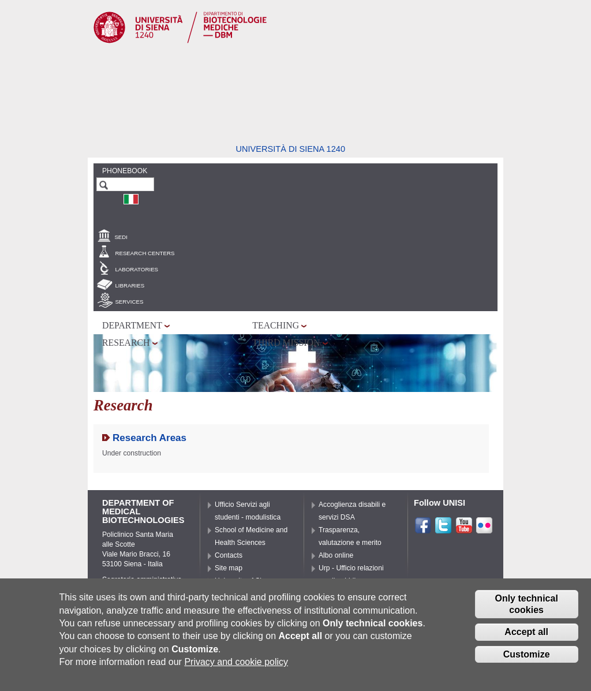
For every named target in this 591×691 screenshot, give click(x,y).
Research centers (144, 253)
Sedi (121, 237)
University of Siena (244, 581)
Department (132, 325)
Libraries (129, 285)
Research (126, 343)
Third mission (286, 343)
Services (129, 301)
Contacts (228, 555)
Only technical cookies (526, 607)
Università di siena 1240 (290, 149)
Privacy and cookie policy (236, 666)
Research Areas (149, 437)
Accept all (526, 636)
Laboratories (136, 269)
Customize (526, 658)
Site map (228, 568)
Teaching (275, 325)
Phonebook (124, 171)
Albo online (336, 555)
